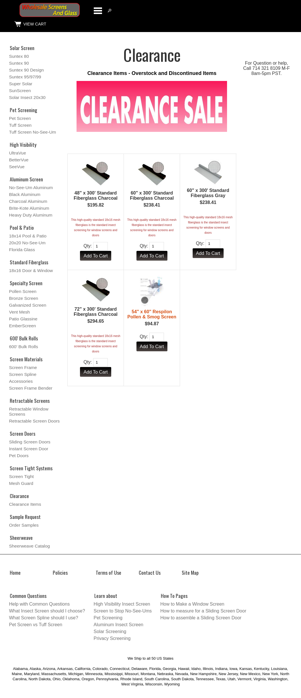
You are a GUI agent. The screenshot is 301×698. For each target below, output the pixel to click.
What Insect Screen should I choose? (47, 610)
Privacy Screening (112, 638)
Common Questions (28, 595)
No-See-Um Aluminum (31, 187)
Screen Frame (23, 367)
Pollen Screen (23, 291)
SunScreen (20, 90)
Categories (97, 10)
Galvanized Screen (27, 305)
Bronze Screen (23, 298)
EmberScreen (22, 325)
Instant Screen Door (28, 448)
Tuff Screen (20, 125)
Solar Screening (110, 631)
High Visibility (23, 144)
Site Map (190, 572)
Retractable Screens (30, 400)
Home (15, 572)
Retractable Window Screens (28, 411)
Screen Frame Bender (30, 388)
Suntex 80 (19, 56)
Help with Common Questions (39, 604)
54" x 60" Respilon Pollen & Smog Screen (151, 314)
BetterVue (19, 159)
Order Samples (24, 525)
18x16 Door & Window (31, 270)
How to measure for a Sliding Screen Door (203, 610)
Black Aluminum (24, 194)
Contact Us (150, 572)
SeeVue (17, 166)
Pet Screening (23, 110)
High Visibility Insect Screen (122, 604)
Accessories (21, 381)
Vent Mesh (19, 312)
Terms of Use (108, 572)
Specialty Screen (26, 283)
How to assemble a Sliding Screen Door (200, 617)
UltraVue (17, 152)
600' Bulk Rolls (24, 338)
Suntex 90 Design (26, 70)
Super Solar (20, 83)
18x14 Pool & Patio (28, 235)
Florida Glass (22, 249)
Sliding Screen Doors (29, 441)
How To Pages (174, 595)
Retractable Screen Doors (34, 421)
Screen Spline (23, 374)
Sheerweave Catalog (29, 546)
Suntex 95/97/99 (25, 76)
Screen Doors (22, 433)
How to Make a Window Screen (192, 604)
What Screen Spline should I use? (43, 617)
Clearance (19, 495)
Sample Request (25, 516)
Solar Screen (22, 47)
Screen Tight (21, 476)
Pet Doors (19, 455)
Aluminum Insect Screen (118, 624)
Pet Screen (20, 118)
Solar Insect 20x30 (27, 97)
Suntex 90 (19, 63)
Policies (60, 572)
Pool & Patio (22, 227)
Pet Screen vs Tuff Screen (35, 624)
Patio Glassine (23, 318)
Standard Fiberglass (29, 262)
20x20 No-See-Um (27, 242)
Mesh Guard (21, 483)
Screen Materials (26, 359)
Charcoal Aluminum (28, 201)
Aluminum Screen (26, 179)
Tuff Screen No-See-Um (32, 132)
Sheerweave (21, 537)
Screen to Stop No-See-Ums (123, 610)
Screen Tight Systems (31, 468)
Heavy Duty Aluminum (30, 215)
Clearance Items (25, 504)
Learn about (105, 595)
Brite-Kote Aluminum (29, 208)
